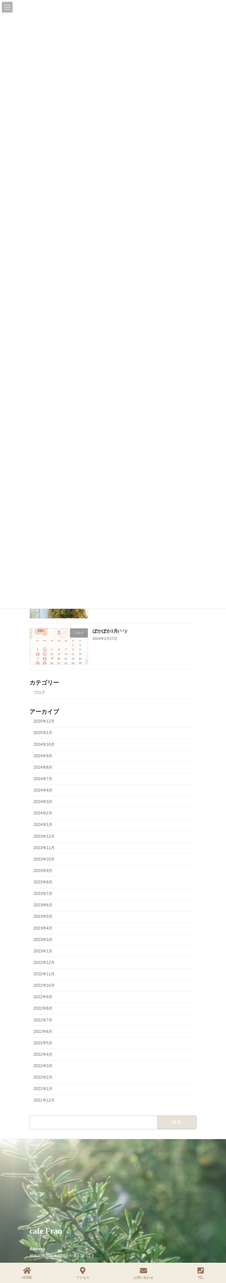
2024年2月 (42, 813)
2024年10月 (44, 744)
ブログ (39, 692)
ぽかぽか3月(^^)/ (110, 631)
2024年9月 (42, 756)
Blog (33, 1193)
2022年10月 (44, 986)
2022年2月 (42, 1077)
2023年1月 (42, 951)
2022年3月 (42, 1066)
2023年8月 (42, 882)
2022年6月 (42, 1031)
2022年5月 (42, 1043)
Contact (36, 1205)
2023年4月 (42, 928)
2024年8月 (42, 767)
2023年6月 (42, 905)
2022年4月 (42, 1054)
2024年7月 (42, 779)
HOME (27, 1273)
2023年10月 (44, 859)
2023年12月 (44, 836)
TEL (201, 1273)
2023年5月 (42, 917)
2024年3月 (42, 802)
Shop (34, 1169)
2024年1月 (42, 825)
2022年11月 (44, 974)
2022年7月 (42, 1020)
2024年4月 (42, 790)
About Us (37, 1145)
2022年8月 (42, 1008)
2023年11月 (44, 848)
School (35, 1181)
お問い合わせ (143, 1273)
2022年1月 (42, 1089)
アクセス (82, 1273)
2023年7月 (42, 894)
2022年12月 (44, 962)
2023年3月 (42, 939)
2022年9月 (42, 997)
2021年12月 (44, 1100)
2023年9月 (42, 870)
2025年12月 (44, 721)
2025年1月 (42, 733)
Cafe (33, 1157)
